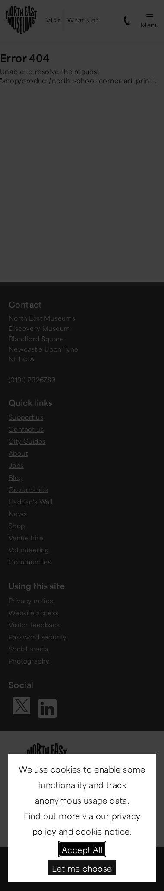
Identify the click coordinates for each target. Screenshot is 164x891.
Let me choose (82, 867)
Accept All (82, 849)
